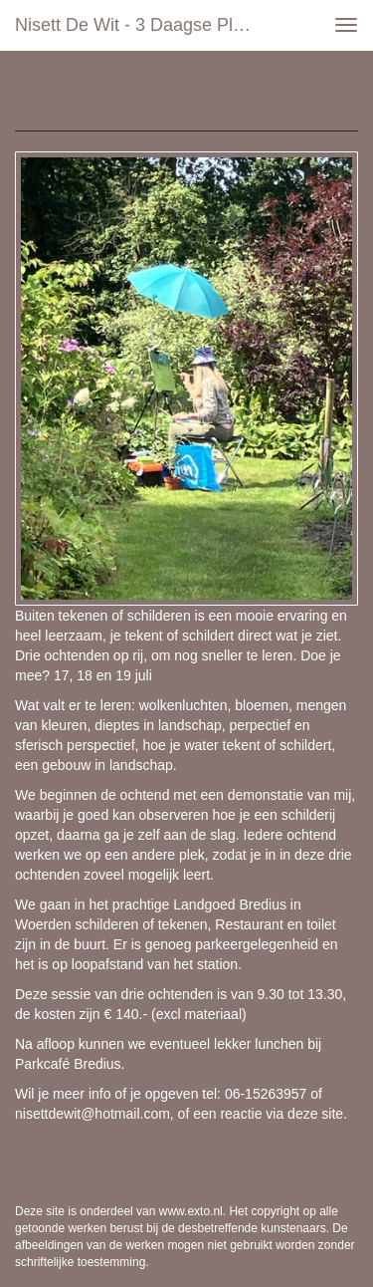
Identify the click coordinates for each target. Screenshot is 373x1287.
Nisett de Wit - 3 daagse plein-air (143, 25)
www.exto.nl (191, 1211)
